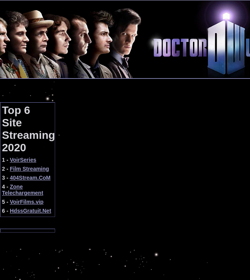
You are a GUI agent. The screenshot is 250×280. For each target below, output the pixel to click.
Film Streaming (29, 169)
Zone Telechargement (22, 190)
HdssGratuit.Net (30, 211)
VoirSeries (23, 160)
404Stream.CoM (30, 178)
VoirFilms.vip (26, 202)
